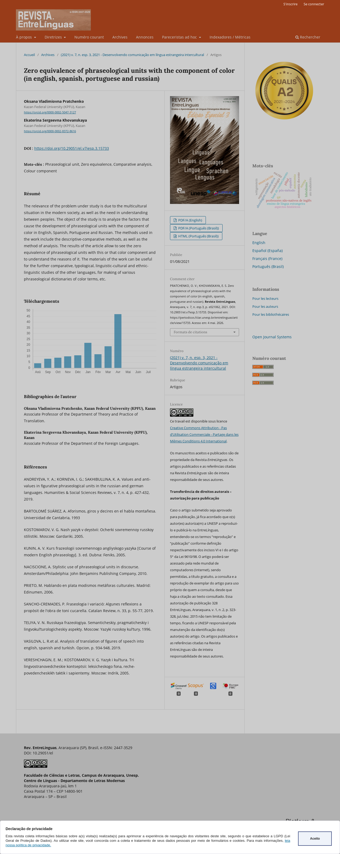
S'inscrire (290, 4)
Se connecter (314, 4)
